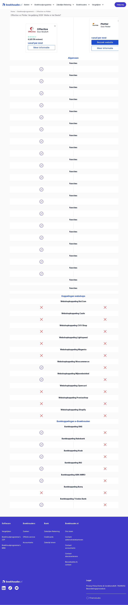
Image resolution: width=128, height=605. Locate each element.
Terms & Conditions (105, 586)
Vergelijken (6, 531)
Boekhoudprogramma (43, 5)
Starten (26, 5)
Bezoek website (105, 42)
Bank (46, 523)
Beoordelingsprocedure (95, 589)
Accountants (28, 543)
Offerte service (29, 537)
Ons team (69, 531)
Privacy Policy (91, 586)
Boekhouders (81, 5)
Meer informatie (41, 48)
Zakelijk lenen (50, 543)
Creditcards (48, 537)
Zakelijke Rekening (63, 5)
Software (6, 523)
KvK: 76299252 (119, 586)
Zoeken (26, 531)
